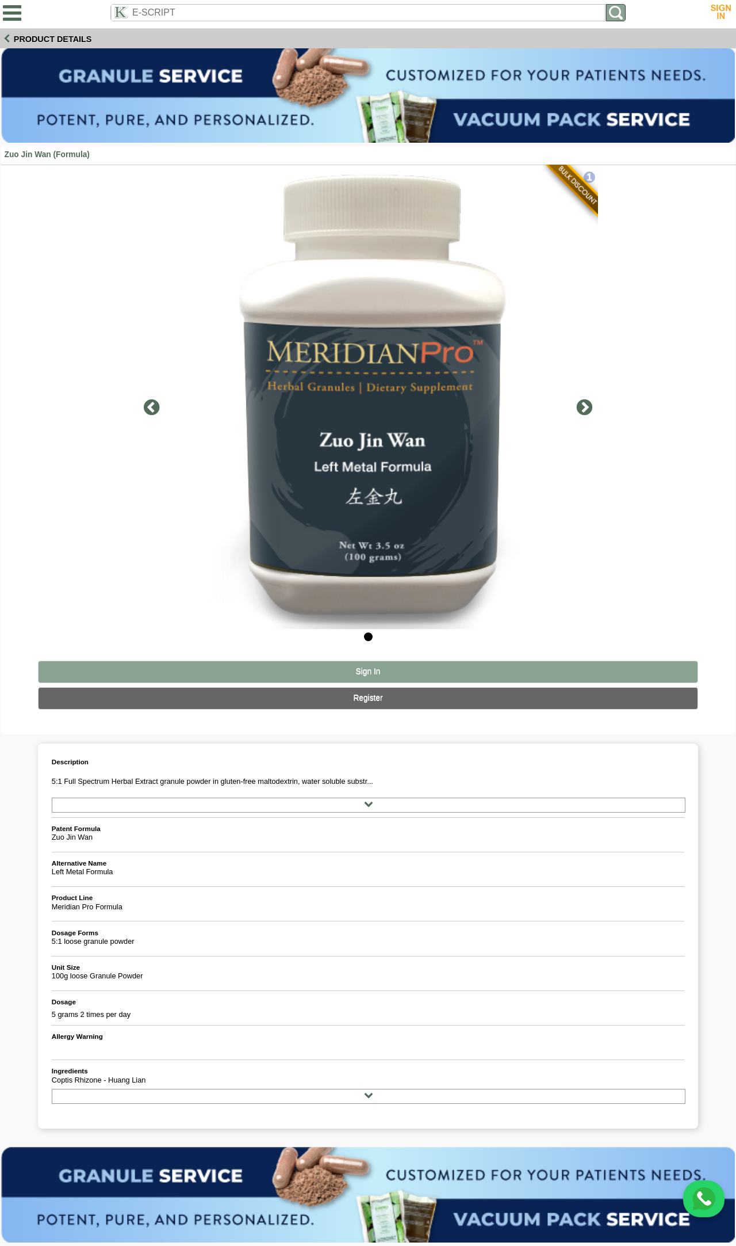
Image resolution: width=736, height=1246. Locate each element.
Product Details (53, 39)
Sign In (368, 671)
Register (367, 698)
